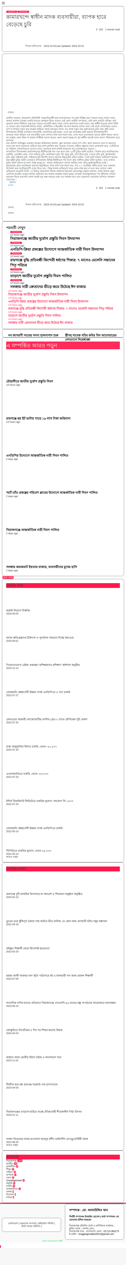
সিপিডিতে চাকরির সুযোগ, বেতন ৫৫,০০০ (28, 850)
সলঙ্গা (9, 1191)
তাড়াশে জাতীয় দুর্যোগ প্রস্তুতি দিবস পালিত (41, 276)
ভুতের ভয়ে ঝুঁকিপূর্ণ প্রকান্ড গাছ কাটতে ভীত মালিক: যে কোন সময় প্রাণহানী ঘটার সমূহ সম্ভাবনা (56, 921)
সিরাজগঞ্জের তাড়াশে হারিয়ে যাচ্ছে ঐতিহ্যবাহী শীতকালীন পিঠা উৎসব (44, 1111)
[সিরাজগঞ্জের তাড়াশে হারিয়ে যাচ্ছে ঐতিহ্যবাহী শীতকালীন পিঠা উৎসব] (21, 1108)
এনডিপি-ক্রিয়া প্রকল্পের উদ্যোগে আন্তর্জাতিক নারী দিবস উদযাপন (57, 249)
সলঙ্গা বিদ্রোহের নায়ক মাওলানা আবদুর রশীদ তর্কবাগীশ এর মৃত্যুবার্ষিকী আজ (47, 1138)
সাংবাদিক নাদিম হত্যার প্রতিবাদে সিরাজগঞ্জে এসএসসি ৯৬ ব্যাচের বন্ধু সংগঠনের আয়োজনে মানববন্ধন (61, 1002)
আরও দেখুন (12, 856)
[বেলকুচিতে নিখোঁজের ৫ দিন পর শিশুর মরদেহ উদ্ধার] (21, 1026)
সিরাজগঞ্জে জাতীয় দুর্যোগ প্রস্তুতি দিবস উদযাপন (45, 239)
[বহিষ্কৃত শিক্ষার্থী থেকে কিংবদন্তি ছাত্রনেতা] (21, 945)
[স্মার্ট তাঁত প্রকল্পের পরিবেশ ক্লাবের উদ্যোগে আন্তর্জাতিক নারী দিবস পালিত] (32, 489)
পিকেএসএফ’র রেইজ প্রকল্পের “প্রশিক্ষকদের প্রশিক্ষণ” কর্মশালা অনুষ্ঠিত (43, 664)
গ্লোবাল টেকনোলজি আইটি (52, 1241)
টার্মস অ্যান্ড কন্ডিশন (30, 1226)
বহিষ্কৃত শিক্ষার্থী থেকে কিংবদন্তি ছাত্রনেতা (28, 948)
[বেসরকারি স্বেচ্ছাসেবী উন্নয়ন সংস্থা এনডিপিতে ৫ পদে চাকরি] (19, 688)
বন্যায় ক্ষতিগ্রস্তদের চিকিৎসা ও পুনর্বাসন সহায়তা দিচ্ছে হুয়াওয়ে (40, 637)
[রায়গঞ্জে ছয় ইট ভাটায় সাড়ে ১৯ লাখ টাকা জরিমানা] (32, 415)
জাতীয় (9, 1163)
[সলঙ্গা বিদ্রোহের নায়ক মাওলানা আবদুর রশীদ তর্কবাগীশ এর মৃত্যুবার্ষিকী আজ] (21, 1135)
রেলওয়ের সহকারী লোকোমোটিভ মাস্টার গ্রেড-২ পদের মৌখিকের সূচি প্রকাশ (46, 719)
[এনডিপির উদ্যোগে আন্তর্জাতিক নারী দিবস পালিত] (32, 452)
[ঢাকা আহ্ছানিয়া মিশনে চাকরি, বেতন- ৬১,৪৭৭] (21, 743)
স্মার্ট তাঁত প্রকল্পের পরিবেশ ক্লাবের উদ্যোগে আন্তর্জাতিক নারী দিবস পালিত (52, 492)
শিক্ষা (8, 1169)
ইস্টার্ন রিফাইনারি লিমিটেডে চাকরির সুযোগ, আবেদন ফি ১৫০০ (39, 801)
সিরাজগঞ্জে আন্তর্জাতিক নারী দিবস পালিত (32, 530)
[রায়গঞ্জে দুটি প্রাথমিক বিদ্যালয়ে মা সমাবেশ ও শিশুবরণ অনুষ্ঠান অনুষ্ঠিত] (21, 890)
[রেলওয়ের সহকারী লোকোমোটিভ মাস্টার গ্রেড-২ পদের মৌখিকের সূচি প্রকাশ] (21, 716)
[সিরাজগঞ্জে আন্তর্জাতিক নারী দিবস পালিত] (32, 526)
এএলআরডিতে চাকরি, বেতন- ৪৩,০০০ (27, 773)
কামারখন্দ (11, 12)
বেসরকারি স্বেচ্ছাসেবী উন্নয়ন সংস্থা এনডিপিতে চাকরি (34, 828)
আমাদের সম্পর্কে (28, 1223)
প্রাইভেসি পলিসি (46, 1223)
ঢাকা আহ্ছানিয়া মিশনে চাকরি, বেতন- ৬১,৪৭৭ (31, 746)
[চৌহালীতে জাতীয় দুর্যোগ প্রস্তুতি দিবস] (32, 377)
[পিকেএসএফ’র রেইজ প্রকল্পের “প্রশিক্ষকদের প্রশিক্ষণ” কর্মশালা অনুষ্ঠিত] (21, 661)
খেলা (8, 1177)
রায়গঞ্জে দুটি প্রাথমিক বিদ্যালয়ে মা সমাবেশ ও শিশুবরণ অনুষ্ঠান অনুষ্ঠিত (44, 894)
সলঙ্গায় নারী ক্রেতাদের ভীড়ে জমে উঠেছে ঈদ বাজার (48, 287)
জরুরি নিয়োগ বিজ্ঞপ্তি (18, 610)
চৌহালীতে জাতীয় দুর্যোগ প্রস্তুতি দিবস (29, 381)
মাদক (10, 185)
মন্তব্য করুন (8, 577)
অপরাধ (9, 1174)
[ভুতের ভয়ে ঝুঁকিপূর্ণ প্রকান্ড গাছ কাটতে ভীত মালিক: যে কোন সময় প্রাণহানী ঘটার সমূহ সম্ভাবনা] (21, 918)
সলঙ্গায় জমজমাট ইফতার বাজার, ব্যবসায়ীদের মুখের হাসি (41, 567)
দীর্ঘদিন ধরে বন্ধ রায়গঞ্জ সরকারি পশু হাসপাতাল (32, 1084)
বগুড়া (9, 1197)
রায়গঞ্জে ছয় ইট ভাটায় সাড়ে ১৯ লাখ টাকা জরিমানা (38, 418)
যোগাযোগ (13, 1223)
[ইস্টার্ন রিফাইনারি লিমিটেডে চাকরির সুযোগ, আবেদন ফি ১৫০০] (21, 797)
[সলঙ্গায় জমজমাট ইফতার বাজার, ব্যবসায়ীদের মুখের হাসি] (32, 563)
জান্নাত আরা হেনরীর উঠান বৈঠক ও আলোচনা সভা (33, 1057)
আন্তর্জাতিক (12, 1188)
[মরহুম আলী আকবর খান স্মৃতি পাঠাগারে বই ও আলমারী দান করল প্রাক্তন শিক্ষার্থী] (21, 972)
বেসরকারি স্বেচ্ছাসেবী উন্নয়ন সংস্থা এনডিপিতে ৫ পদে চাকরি (38, 692)
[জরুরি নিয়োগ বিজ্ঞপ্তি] (21, 607)
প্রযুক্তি (9, 1183)
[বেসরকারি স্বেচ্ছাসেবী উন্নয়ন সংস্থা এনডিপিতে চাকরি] (19, 825)
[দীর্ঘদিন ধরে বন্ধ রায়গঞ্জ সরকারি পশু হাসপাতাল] (21, 1081)
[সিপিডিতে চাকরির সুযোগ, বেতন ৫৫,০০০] (21, 847)
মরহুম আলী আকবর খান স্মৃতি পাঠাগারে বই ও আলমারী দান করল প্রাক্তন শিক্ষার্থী (49, 975)
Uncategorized (14, 1180)
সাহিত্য (9, 1172)
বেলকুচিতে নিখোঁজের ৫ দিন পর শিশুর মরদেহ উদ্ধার (34, 1030)
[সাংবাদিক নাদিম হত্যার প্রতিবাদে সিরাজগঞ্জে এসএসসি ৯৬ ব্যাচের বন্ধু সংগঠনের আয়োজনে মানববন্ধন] (21, 999)
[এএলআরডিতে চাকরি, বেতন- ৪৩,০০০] (21, 770)
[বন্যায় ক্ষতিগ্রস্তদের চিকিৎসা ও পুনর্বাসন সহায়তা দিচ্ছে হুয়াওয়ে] (21, 634)
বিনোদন (10, 1194)
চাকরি (9, 1186)
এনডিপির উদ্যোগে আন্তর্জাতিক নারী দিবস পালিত (37, 455)
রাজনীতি (10, 1166)
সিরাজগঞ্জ (23, 12)
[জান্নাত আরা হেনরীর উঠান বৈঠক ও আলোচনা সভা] (21, 1054)
